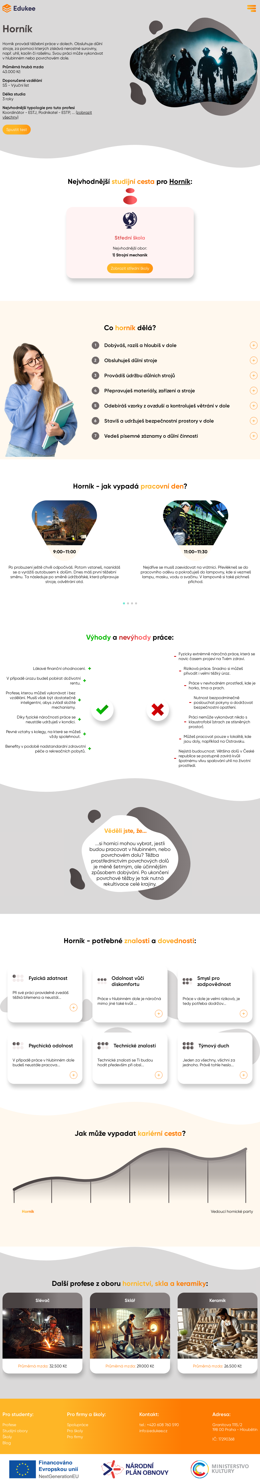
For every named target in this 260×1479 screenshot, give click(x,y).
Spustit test (16, 129)
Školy (7, 1436)
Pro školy (75, 1430)
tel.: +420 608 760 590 (159, 1424)
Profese (9, 1424)
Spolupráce (77, 1424)
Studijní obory (15, 1430)
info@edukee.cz (153, 1430)
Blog (7, 1442)
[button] (124, 603)
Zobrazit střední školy (130, 268)
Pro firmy (75, 1436)
